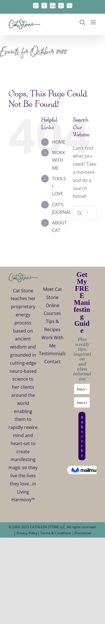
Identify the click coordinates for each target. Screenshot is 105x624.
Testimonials (52, 353)
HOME (58, 142)
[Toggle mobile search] (82, 22)
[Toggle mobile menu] (94, 22)
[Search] (80, 213)
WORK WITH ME (58, 160)
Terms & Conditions (56, 533)
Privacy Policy (27, 533)
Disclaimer (83, 533)
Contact (52, 362)
